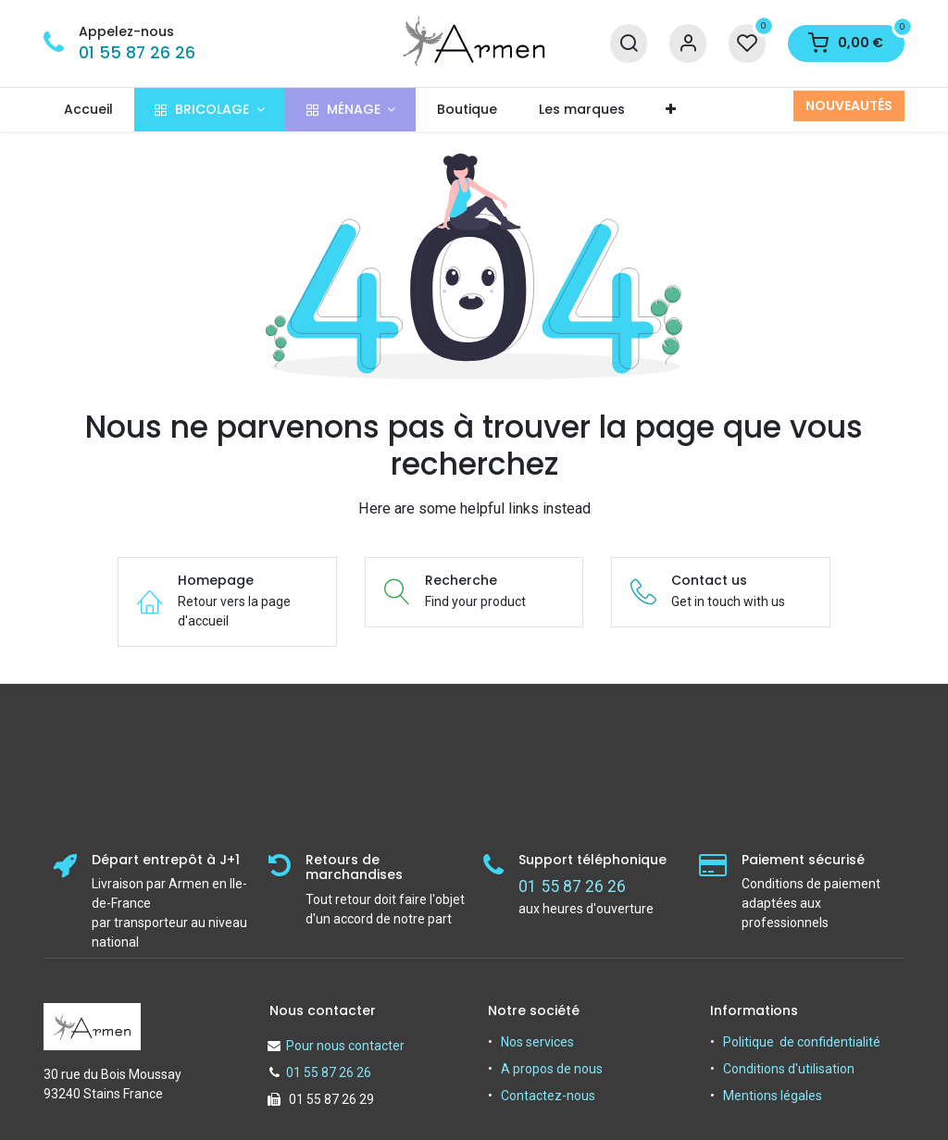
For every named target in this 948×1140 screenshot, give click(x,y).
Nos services (537, 1042)
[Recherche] (628, 44)
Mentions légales (772, 1095)
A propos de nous (552, 1068)
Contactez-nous (548, 1095)
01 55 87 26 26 (137, 53)
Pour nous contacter (345, 1045)
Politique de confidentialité (801, 1042)
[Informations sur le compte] (687, 44)
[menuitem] (89, 109)
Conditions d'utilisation (788, 1068)
